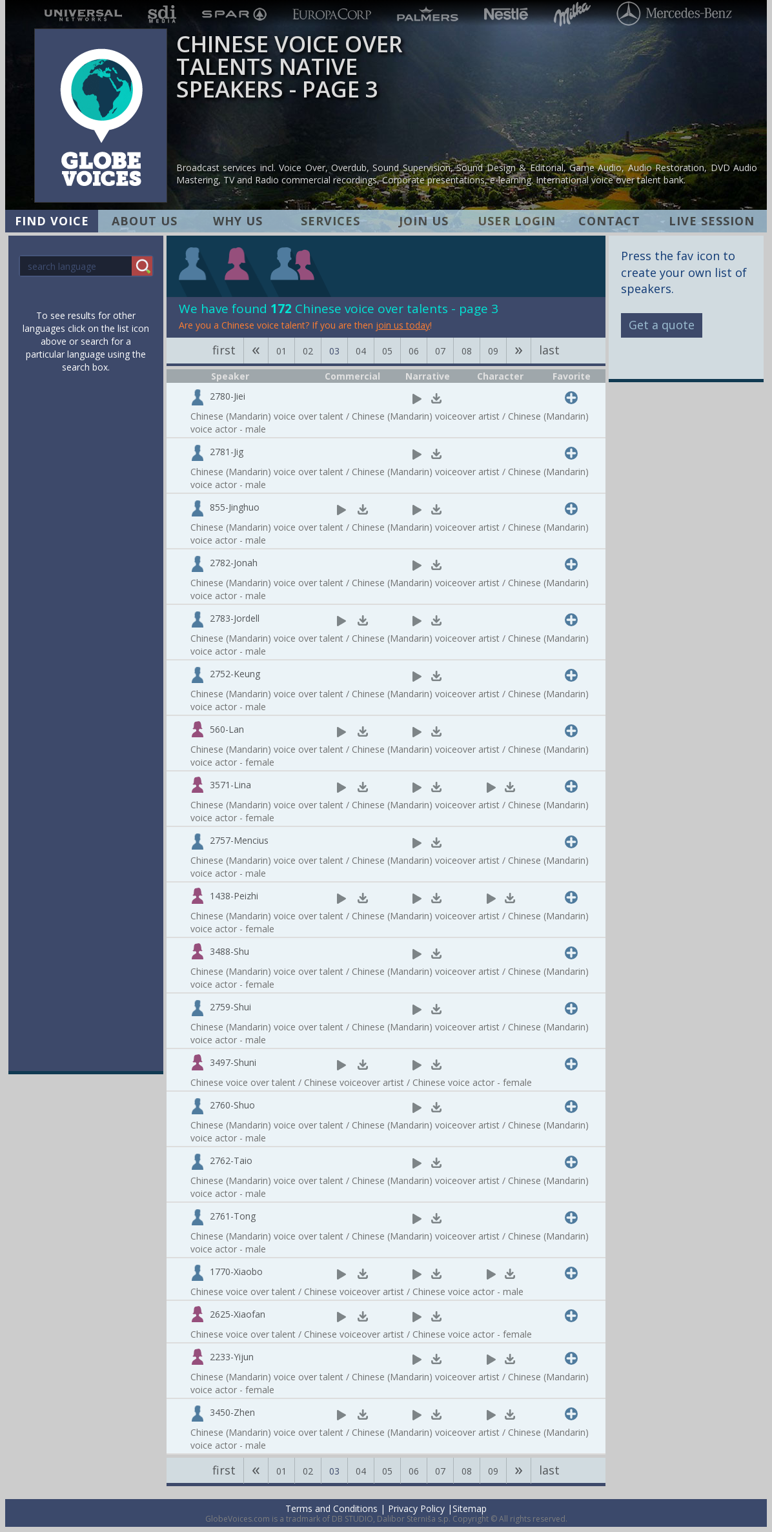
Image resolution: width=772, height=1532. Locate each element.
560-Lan (227, 729)
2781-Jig (226, 451)
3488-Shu (229, 951)
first (224, 350)
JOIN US (424, 221)
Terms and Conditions (331, 1508)
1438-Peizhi (234, 896)
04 (361, 351)
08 (467, 351)
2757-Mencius (239, 840)
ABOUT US (145, 221)
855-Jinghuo (234, 507)
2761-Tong (233, 1216)
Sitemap (469, 1508)
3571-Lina (230, 785)
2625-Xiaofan (237, 1314)
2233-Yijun (232, 1357)
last (549, 350)
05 (387, 351)
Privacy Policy (416, 1508)
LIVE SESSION (712, 221)
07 (440, 351)
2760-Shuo (232, 1105)
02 (308, 351)
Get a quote (662, 324)
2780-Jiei (227, 396)
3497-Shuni (233, 1062)
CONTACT (609, 221)
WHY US (238, 221)
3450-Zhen (232, 1412)
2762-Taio (231, 1160)
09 (493, 351)
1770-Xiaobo (236, 1271)
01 (281, 351)
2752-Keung (235, 674)
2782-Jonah (234, 563)
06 (414, 351)
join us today (403, 325)
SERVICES (330, 221)
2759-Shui (230, 1007)
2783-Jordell (234, 618)
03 (334, 351)
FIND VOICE (52, 221)
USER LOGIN (517, 221)
